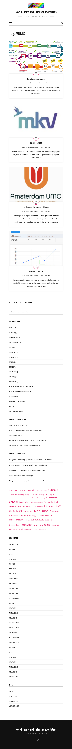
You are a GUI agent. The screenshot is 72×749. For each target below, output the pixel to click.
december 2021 (13, 588)
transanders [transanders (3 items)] (14, 525)
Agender (11, 327)
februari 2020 (13, 667)
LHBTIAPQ (12, 377)
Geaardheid (12, 357)
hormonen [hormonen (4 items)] (27, 506)
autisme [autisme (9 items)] (53, 489)
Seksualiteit (13, 396)
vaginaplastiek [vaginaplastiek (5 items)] (16, 529)
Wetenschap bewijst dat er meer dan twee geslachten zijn (27, 440)
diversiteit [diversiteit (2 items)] (34, 498)
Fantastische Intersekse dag (18, 425)
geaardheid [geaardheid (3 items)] (54, 498)
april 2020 (12, 657)
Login (11, 691)
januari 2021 (13, 618)
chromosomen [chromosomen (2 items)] (14, 498)
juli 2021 (11, 603)
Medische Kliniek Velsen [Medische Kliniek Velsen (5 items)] (21, 511)
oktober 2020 (13, 632)
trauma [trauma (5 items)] (55, 525)
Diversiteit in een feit (15, 435)
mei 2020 (11, 652)
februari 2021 (13, 613)
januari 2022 (13, 583)
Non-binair (12, 381)
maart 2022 (12, 574)
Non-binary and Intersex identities (36, 11)
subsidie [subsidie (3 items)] (48, 520)
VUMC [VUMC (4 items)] (35, 529)
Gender (11, 362)
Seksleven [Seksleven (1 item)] (27, 520)
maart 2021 (12, 608)
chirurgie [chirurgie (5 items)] (49, 494)
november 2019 (13, 677)
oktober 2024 (13, 544)
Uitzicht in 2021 (36, 143)
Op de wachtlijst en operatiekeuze (36, 207)
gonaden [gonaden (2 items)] (18, 506)
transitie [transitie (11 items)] (45, 524)
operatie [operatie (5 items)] (13, 515)
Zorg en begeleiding (15, 411)
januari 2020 (13, 672)
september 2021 (14, 598)
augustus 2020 (14, 642)
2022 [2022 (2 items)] (11, 490)
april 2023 (12, 559)
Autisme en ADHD (14, 342)
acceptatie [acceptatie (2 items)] (17, 490)
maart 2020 (12, 662)
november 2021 (13, 593)
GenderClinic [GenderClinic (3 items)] (24, 502)
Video (11, 406)
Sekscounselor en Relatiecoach (19, 391)
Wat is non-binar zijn (36, 470)
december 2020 (14, 623)
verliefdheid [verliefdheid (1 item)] (28, 529)
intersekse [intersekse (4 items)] (49, 506)
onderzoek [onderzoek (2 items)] (55, 511)
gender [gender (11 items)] (13, 501)
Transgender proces (15, 401)
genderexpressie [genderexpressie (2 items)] (37, 502)
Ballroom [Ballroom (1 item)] (11, 494)
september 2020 (14, 637)
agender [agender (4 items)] (32, 490)
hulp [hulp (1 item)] (34, 506)
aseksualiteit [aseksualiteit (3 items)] (42, 490)
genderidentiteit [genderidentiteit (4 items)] (51, 502)
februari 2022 (13, 578)
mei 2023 (11, 554)
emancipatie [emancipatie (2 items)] (43, 498)
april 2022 (12, 569)
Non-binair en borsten (37, 481)
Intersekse (12, 372)
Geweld (11, 367)
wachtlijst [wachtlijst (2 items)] (42, 529)
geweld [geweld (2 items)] (11, 506)
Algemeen (12, 332)
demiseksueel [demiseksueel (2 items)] (25, 498)
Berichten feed (14, 696)
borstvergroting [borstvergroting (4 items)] (37, 494)
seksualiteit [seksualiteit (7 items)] (37, 519)
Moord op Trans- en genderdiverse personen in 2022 (25, 430)
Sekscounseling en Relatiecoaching (20, 386)
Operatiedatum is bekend (36, 79)
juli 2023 (12, 549)
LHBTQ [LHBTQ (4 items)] (58, 506)
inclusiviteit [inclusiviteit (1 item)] (40, 506)
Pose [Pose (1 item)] (38, 516)
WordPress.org (14, 706)
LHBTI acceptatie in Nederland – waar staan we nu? (25, 445)
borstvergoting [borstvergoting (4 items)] (22, 494)
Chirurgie (12, 352)
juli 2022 (12, 564)
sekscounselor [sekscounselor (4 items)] (16, 520)
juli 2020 (12, 647)
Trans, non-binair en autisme (40, 460)
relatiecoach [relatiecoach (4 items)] (46, 516)
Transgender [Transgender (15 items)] (29, 524)
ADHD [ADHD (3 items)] (24, 490)
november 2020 (14, 628)
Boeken (11, 347)
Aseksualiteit (13, 337)
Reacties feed (13, 701)
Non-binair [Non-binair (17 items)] (42, 511)
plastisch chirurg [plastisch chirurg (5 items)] (27, 515)
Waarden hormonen (36, 271)
